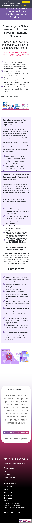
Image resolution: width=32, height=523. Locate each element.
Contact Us (8, 486)
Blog (5, 471)
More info (23, 5)
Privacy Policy (9, 495)
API (5, 480)
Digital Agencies (9, 477)
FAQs (6, 489)
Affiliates (7, 474)
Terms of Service (9, 492)
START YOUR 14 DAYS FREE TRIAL (16, 432)
